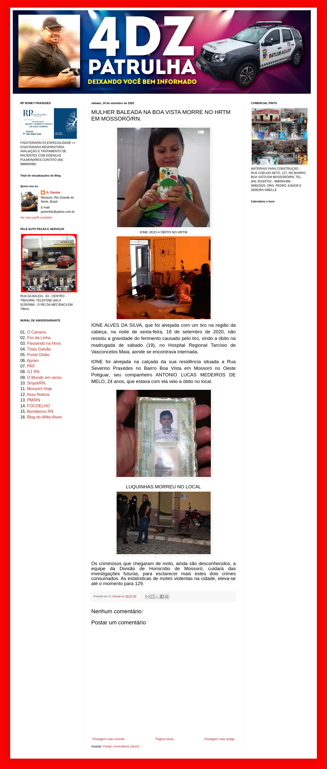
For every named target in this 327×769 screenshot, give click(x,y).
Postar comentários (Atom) (121, 746)
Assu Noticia (38, 394)
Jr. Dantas (115, 596)
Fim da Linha (39, 338)
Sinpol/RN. (36, 383)
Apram (33, 360)
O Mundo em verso (44, 377)
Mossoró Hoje (39, 389)
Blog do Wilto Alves (44, 417)
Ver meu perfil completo (36, 217)
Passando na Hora (44, 343)
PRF (31, 366)
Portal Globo (38, 355)
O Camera (36, 332)
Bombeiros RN (40, 411)
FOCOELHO (38, 406)
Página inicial (164, 739)
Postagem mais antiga (219, 739)
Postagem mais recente (108, 739)
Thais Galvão (39, 349)
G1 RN (33, 372)
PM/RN (33, 400)
